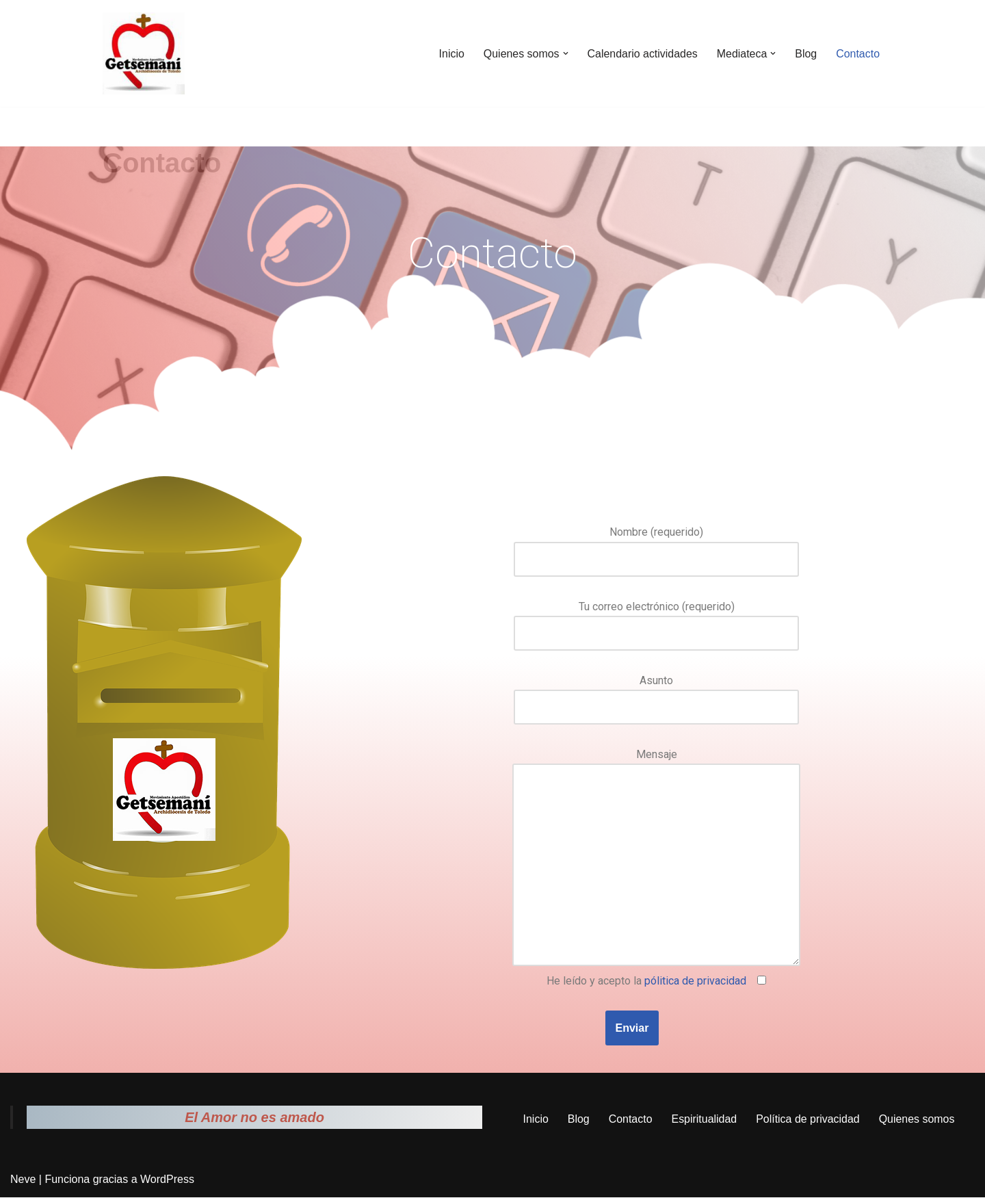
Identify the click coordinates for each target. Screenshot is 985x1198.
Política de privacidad (808, 1120)
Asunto (656, 694)
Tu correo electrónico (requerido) (656, 620)
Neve (23, 1180)
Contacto (858, 54)
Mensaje (656, 858)
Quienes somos (917, 1120)
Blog (806, 54)
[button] (564, 53)
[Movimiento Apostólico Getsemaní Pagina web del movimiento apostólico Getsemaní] (144, 53)
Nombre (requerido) (656, 545)
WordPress (167, 1180)
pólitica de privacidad (695, 981)
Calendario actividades (641, 54)
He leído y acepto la (656, 981)
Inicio (450, 54)
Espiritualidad (704, 1120)
